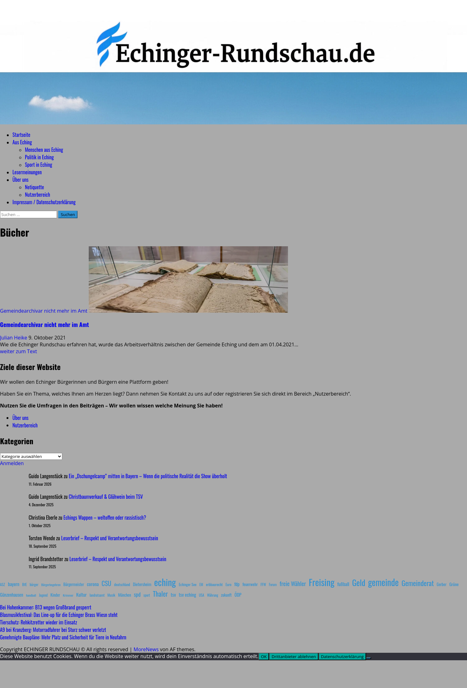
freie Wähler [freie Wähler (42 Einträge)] (293, 583)
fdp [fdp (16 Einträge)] (236, 583)
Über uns (20, 179)
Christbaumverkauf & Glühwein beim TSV (106, 496)
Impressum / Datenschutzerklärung (44, 202)
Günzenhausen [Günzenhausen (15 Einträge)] (11, 594)
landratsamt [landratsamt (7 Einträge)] (97, 595)
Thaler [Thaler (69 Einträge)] (160, 594)
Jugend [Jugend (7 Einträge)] (43, 595)
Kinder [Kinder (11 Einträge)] (55, 595)
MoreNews (146, 649)
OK (264, 656)
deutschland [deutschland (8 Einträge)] (122, 584)
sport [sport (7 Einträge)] (147, 595)
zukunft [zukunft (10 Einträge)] (226, 595)
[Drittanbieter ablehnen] (368, 658)
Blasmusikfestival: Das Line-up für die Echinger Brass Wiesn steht (59, 614)
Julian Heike (14, 337)
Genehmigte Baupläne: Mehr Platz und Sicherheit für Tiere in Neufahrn (63, 637)
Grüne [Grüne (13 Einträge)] (454, 584)
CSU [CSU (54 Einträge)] (106, 583)
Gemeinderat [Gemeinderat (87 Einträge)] (418, 583)
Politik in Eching (39, 157)
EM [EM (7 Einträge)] (201, 584)
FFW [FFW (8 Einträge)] (263, 584)
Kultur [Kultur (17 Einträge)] (81, 594)
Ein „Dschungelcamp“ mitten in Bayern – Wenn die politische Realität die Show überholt (148, 476)
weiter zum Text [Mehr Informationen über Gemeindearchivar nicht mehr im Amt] (18, 351)
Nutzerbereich (37, 194)
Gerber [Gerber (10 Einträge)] (441, 584)
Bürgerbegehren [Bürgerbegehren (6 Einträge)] (50, 584)
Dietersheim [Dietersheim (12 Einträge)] (142, 584)
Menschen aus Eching (44, 149)
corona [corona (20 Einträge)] (93, 584)
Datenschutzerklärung (342, 656)
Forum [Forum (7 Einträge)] (273, 584)
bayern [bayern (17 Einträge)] (13, 583)
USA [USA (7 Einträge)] (201, 595)
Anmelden (12, 463)
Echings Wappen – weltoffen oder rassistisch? (105, 517)
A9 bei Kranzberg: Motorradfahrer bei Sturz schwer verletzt (53, 629)
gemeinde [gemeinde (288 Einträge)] (383, 582)
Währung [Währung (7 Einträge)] (212, 595)
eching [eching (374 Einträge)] (165, 582)
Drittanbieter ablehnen (293, 656)
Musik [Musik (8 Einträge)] (111, 595)
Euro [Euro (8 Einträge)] (229, 584)
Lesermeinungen (27, 172)
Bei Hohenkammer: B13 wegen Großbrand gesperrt (45, 607)
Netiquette (34, 187)
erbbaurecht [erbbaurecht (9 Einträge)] (214, 584)
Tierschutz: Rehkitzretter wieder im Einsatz (38, 622)
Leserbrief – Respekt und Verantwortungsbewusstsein (109, 538)
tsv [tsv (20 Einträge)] (173, 594)
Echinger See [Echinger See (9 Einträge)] (187, 584)
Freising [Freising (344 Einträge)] (321, 582)
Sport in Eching (38, 164)
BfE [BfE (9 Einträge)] (24, 584)
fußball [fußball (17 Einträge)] (343, 583)
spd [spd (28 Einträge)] (137, 594)
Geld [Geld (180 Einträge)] (358, 582)
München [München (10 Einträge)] (124, 595)
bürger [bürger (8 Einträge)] (34, 584)
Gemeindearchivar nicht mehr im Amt (43, 310)
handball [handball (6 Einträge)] (31, 595)
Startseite (21, 134)
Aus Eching (22, 142)
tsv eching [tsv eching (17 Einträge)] (187, 594)
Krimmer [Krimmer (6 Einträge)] (68, 595)
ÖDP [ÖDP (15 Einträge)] (237, 594)
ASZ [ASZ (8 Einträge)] (2, 584)
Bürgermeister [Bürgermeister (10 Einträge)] (73, 584)
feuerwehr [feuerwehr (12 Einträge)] (250, 584)
